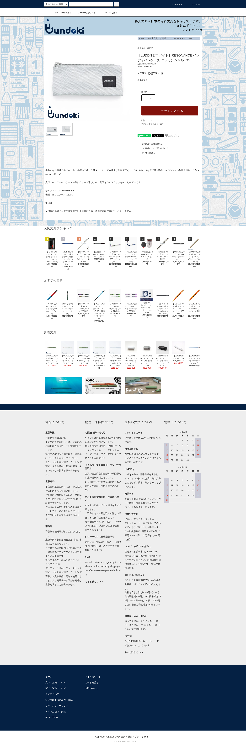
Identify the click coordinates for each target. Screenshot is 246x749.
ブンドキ (113, 741)
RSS (47, 717)
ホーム (142, 38)
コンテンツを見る (107, 12)
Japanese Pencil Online (126, 741)
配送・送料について (55, 688)
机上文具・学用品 (157, 38)
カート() (194, 4)
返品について (146, 120)
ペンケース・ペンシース (182, 38)
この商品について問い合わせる (153, 148)
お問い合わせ (92, 688)
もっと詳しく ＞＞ (94, 581)
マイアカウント (93, 676)
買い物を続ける (146, 153)
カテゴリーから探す (61, 12)
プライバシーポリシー (56, 705)
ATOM (55, 717)
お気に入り (172, 135)
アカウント (175, 4)
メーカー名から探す (85, 12)
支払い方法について (55, 682)
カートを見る (92, 682)
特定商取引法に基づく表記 (152, 124)
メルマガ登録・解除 (55, 711)
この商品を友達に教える (150, 144)
